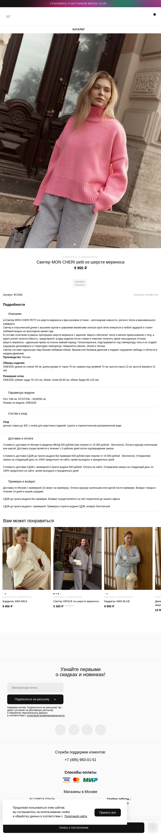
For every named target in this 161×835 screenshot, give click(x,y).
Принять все (107, 812)
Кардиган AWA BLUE (128, 601)
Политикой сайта (75, 816)
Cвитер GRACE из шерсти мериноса (77, 601)
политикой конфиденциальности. (46, 715)
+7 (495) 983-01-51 (81, 760)
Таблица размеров (145, 295)
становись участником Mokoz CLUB (78, 3)
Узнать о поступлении (73, 827)
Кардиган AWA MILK (26, 601)
